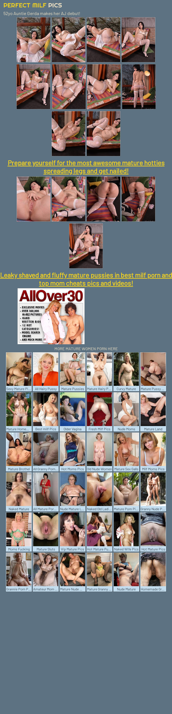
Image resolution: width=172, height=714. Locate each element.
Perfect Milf (32, 5)
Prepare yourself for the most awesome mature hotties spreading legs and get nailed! (86, 167)
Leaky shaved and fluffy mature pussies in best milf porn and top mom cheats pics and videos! (86, 279)
